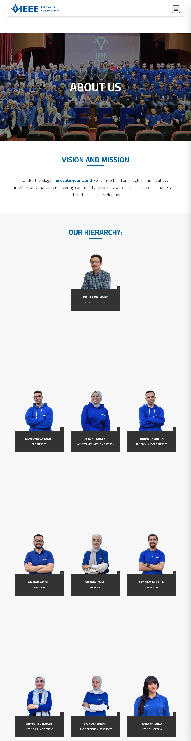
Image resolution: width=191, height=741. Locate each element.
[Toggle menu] (176, 9)
